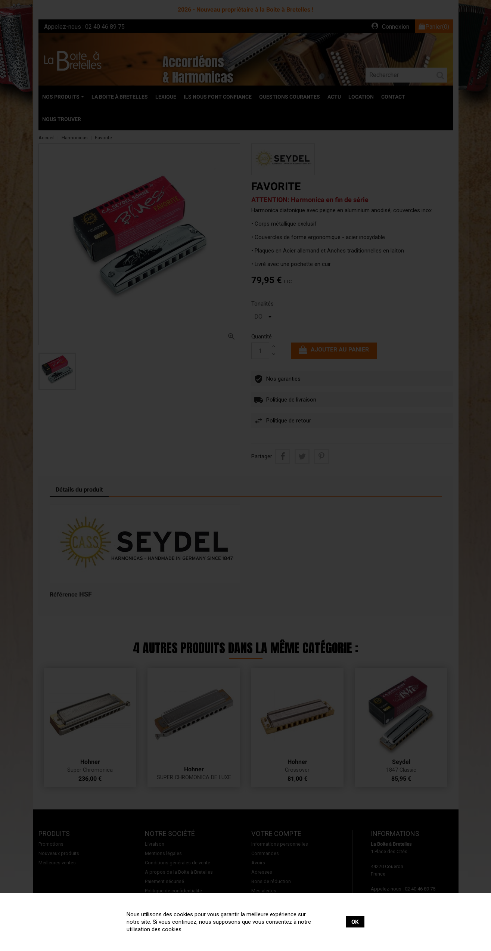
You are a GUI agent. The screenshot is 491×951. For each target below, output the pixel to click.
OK (355, 922)
